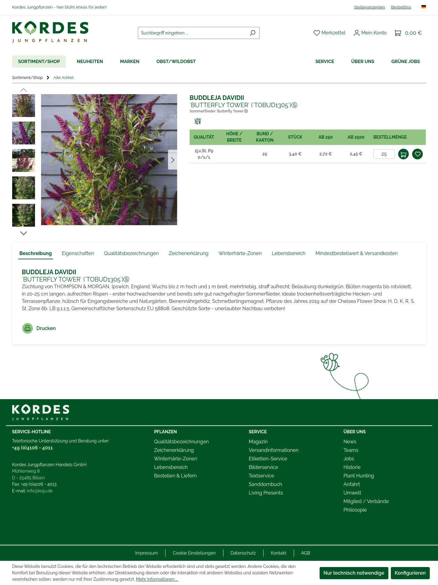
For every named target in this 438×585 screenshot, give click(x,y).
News (349, 442)
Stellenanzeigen (369, 7)
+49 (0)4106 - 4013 (39, 484)
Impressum (146, 552)
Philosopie (355, 510)
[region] (95, 162)
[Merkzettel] (329, 33)
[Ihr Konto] (370, 33)
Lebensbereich (170, 467)
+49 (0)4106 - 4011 (32, 448)
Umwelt (352, 493)
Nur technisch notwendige (354, 573)
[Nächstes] (172, 160)
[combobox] (192, 33)
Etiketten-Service (268, 459)
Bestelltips (401, 7)
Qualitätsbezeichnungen (181, 442)
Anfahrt (351, 484)
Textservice (261, 476)
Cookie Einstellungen (194, 552)
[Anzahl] (384, 154)
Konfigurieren (410, 573)
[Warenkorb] (408, 33)
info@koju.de (40, 490)
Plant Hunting (358, 476)
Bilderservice (263, 467)
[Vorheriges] (23, 89)
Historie (351, 467)
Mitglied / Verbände (366, 501)
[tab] (35, 253)
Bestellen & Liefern (175, 476)
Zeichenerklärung (174, 450)
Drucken (39, 328)
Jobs (348, 459)
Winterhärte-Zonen (175, 459)
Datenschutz (243, 552)
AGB (305, 552)
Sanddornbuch (265, 484)
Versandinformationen (273, 450)
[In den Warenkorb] (403, 154)
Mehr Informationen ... (157, 579)
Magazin (258, 442)
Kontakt (278, 552)
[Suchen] (252, 33)
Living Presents (266, 493)
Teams (350, 450)
